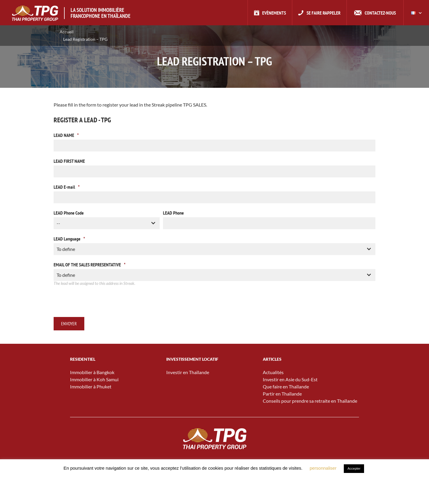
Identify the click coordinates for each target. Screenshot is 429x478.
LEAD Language (69, 238)
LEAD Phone (173, 213)
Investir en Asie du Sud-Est (290, 379)
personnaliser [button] (323, 468)
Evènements (274, 13)
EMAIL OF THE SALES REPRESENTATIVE (89, 264)
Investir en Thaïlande (187, 372)
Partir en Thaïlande (282, 393)
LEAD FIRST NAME (69, 161)
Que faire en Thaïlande (286, 386)
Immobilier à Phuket (90, 386)
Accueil (67, 31)
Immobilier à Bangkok (92, 372)
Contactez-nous (380, 13)
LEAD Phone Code (69, 213)
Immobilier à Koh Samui (94, 379)
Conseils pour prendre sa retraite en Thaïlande (310, 401)
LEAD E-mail (67, 186)
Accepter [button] (353, 468)
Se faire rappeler (324, 13)
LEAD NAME (66, 135)
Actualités (273, 372)
